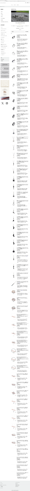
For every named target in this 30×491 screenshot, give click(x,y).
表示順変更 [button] (26, 31)
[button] (25, 2)
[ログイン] (29, 2)
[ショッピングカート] (27, 2)
